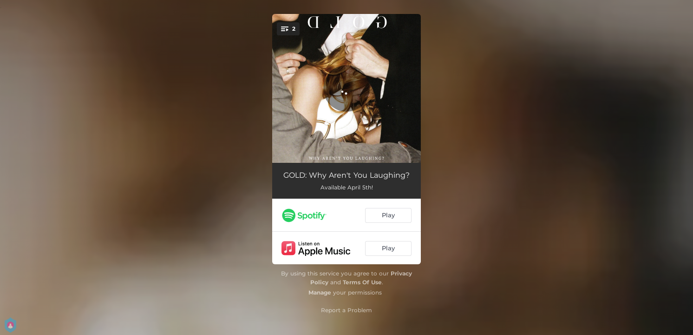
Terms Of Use (362, 282)
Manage (319, 292)
